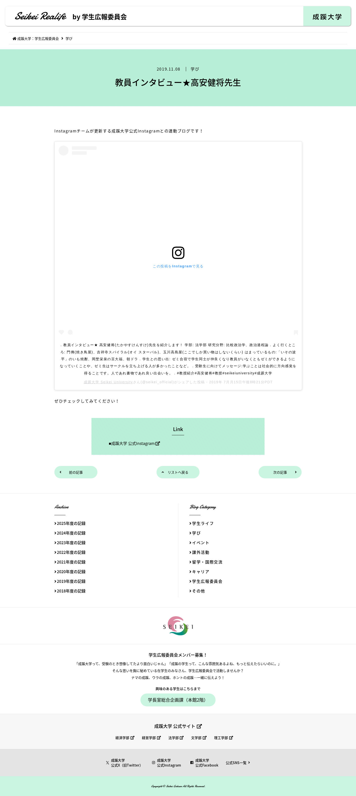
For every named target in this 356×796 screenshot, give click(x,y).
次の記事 (280, 472)
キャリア (200, 571)
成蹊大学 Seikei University (108, 382)
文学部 (196, 737)
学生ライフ (203, 523)
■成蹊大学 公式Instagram (132, 443)
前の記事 (76, 472)
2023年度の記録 (71, 542)
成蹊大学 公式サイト (174, 726)
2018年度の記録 (71, 591)
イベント (200, 542)
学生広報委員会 (207, 581)
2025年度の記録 (71, 523)
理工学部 (221, 737)
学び (195, 69)
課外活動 (200, 552)
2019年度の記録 (71, 581)
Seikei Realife (70, 16)
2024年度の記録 (71, 533)
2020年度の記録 (71, 571)
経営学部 (149, 737)
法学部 (173, 737)
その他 (198, 591)
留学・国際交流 (207, 562)
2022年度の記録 (71, 552)
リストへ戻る (178, 472)
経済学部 (122, 737)
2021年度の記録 (71, 562)
